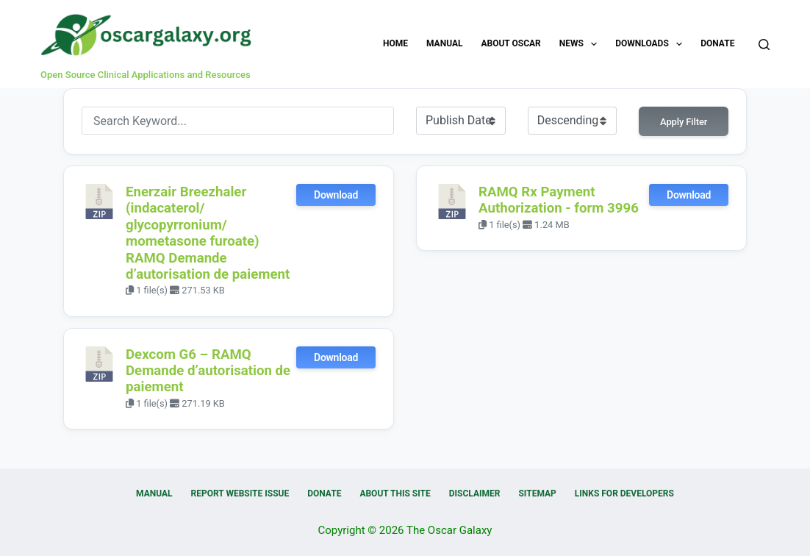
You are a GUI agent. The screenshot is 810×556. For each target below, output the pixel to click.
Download (336, 195)
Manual (444, 43)
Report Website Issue (240, 493)
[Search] (764, 44)
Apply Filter (683, 121)
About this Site (394, 493)
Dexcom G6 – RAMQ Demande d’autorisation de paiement (208, 371)
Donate (717, 43)
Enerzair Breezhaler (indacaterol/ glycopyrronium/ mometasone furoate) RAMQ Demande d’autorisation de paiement (208, 233)
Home (395, 43)
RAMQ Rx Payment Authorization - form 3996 (559, 200)
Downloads (651, 44)
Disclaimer (475, 493)
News (581, 44)
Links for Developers (624, 493)
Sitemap (537, 493)
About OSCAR (510, 43)
